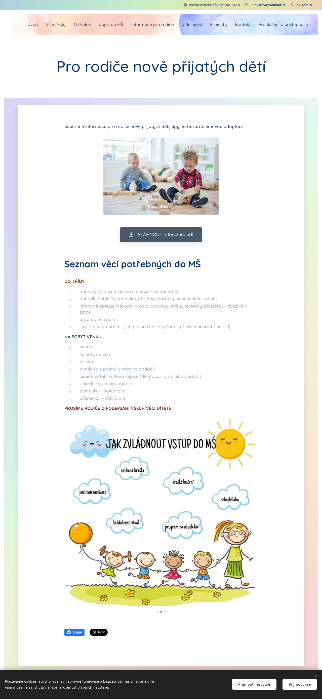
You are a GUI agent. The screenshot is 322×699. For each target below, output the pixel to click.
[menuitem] (64, 24)
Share (74, 632)
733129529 (304, 5)
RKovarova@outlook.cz (268, 5)
